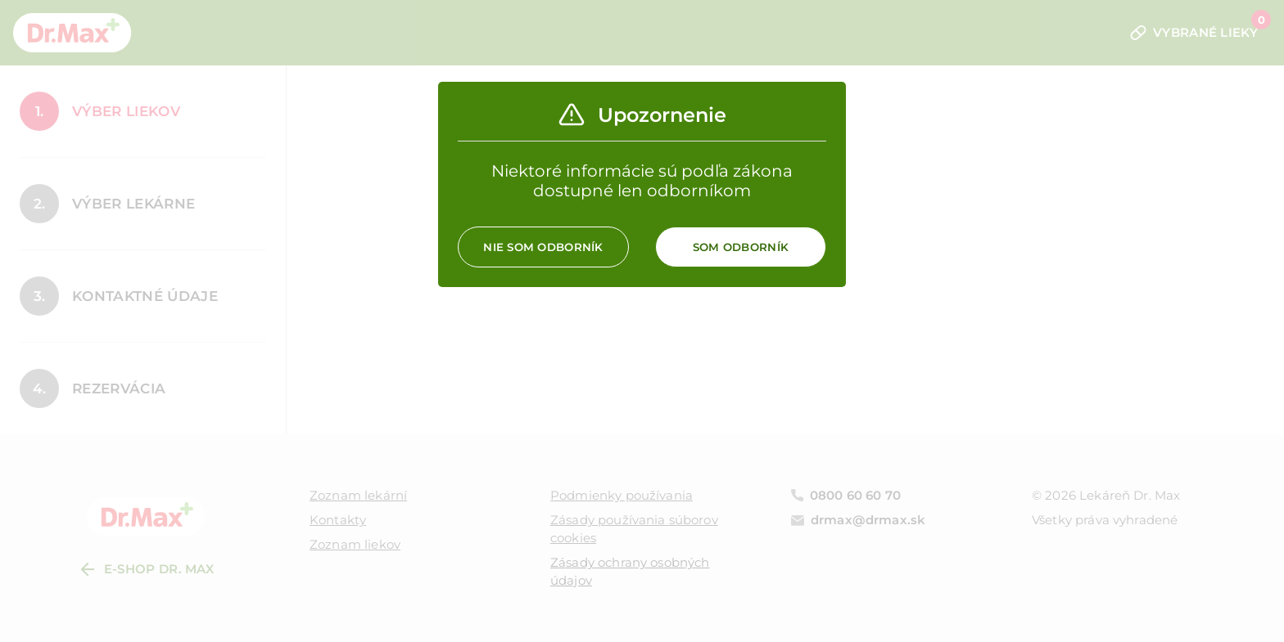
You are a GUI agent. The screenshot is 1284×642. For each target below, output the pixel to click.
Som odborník (741, 247)
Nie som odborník (543, 247)
